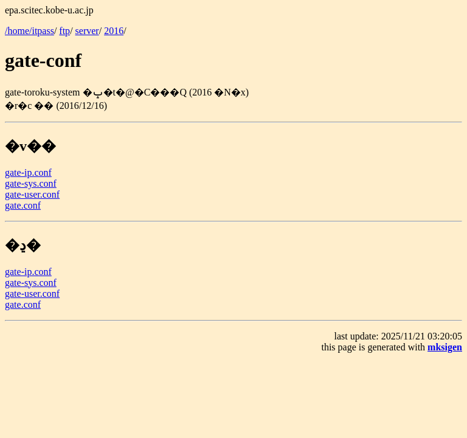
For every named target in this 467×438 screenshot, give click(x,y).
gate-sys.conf (31, 183)
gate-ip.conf (28, 172)
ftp (64, 31)
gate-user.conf (32, 194)
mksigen (444, 347)
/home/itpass (29, 31)
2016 (113, 31)
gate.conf (23, 205)
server (87, 31)
